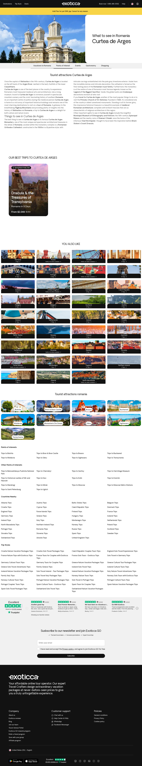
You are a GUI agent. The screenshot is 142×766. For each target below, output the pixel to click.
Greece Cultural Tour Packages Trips (121, 562)
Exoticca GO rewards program (19, 695)
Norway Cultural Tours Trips (12, 580)
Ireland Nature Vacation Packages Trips (87, 571)
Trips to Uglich (42, 489)
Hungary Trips (77, 516)
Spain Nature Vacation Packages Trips (122, 584)
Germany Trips (7, 516)
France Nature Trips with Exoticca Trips (17, 555)
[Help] (123, 3)
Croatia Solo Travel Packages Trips (50, 551)
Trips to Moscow (78, 485)
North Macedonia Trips (10, 525)
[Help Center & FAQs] (71, 683)
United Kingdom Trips (80, 538)
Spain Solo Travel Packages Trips (14, 589)
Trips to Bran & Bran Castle (47, 453)
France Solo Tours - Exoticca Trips (85, 555)
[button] (71, 661)
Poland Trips (112, 525)
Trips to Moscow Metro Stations (120, 485)
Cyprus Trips (41, 507)
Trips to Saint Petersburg (11, 489)
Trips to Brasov (78, 453)
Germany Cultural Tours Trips (12, 562)
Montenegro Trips (79, 520)
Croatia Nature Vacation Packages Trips (17, 551)
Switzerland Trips (8, 538)
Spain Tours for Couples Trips (83, 584)
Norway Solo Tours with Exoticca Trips (122, 576)
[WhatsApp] (71, 686)
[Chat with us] (71, 679)
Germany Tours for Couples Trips (49, 562)
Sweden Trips (112, 533)
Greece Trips (41, 516)
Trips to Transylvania (115, 458)
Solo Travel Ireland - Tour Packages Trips (52, 571)
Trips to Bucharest (114, 453)
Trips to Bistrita (7, 453)
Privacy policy (68, 654)
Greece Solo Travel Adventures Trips (15, 567)
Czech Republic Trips (80, 507)
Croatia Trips (6, 507)
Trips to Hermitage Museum (118, 471)
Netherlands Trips (114, 520)
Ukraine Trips (41, 538)
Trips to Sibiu (41, 458)
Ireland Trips (6, 520)
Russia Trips (76, 529)
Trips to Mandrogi (8, 485)
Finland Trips (77, 511)
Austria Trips (41, 503)
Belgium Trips (112, 503)
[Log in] (137, 3)
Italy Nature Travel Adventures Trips (121, 571)
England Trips (6, 511)
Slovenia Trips (42, 533)
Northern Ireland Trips (45, 525)
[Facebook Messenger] (71, 689)
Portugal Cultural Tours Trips (118, 580)
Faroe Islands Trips (43, 511)
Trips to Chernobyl (43, 471)
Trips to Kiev (41, 478)
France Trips (112, 511)
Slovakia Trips (6, 533)
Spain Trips (76, 533)
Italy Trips (40, 520)
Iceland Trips (112, 516)
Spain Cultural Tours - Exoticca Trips (51, 584)
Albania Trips (6, 503)
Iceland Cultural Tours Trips (118, 567)
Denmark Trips (113, 507)
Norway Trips (77, 525)
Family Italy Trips (8, 576)
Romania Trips (42, 529)
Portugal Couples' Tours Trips (12, 584)
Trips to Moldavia (8, 458)
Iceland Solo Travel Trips (81, 567)
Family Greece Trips (44, 567)
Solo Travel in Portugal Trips (83, 580)
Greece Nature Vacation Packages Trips (88, 562)
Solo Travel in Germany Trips (118, 555)
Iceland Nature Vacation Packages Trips (17, 571)
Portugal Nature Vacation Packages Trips (52, 580)
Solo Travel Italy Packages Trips (48, 576)
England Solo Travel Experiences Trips (122, 551)
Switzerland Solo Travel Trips (47, 589)
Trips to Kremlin (113, 478)
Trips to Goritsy (78, 471)
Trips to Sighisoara (79, 458)
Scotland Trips (113, 529)
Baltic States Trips (79, 503)
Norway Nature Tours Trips (82, 576)
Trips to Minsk (42, 485)
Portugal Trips (6, 529)
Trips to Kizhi (77, 478)
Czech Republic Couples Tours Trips (86, 551)
